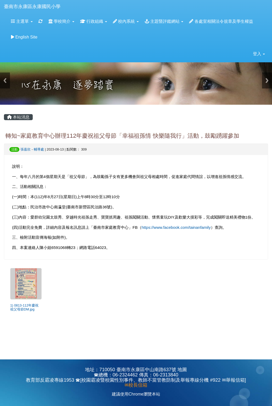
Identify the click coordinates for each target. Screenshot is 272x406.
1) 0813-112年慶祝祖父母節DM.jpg (24, 307)
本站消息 (18, 117)
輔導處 (39, 149)
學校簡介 (61, 21)
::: (65, 1)
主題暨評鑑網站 (164, 21)
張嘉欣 (25, 149)
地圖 (182, 369)
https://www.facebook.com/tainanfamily (176, 227)
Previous (5, 80)
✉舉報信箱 (233, 380)
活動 (14, 149)
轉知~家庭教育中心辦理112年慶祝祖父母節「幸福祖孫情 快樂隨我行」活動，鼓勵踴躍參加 (122, 135)
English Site (24, 37)
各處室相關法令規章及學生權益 (221, 21)
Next (267, 80)
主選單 (22, 21)
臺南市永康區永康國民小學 (32, 6)
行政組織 (93, 21)
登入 (259, 54)
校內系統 (126, 21)
